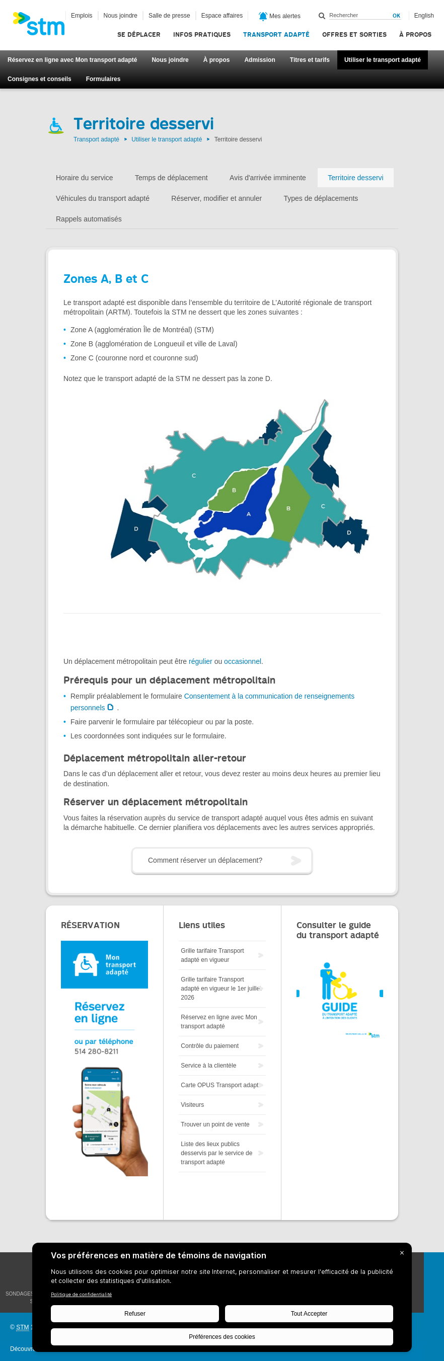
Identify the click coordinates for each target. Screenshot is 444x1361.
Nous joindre (170, 59)
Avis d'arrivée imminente (268, 178)
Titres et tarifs (310, 59)
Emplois (82, 15)
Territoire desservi (355, 178)
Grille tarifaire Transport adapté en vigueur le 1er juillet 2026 (221, 988)
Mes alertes (280, 16)
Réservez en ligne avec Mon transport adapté (72, 59)
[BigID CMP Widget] (222, 1300)
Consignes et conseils (39, 79)
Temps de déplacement (171, 178)
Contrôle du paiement (210, 1045)
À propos (415, 34)
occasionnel (242, 661)
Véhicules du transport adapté (103, 198)
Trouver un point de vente (215, 1124)
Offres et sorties (354, 34)
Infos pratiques (202, 34)
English (424, 15)
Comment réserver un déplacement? (205, 860)
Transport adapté (276, 34)
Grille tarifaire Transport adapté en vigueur (212, 955)
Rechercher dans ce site (322, 16)
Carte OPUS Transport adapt (219, 1085)
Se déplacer (139, 34)
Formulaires (103, 79)
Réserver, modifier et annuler (216, 198)
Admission (259, 59)
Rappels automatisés (89, 219)
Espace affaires (222, 15)
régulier (200, 661)
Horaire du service (84, 178)
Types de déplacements (320, 198)
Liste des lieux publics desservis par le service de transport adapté (216, 1153)
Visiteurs (192, 1104)
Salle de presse (169, 15)
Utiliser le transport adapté (382, 59)
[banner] (44, 27)
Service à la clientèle (208, 1065)
